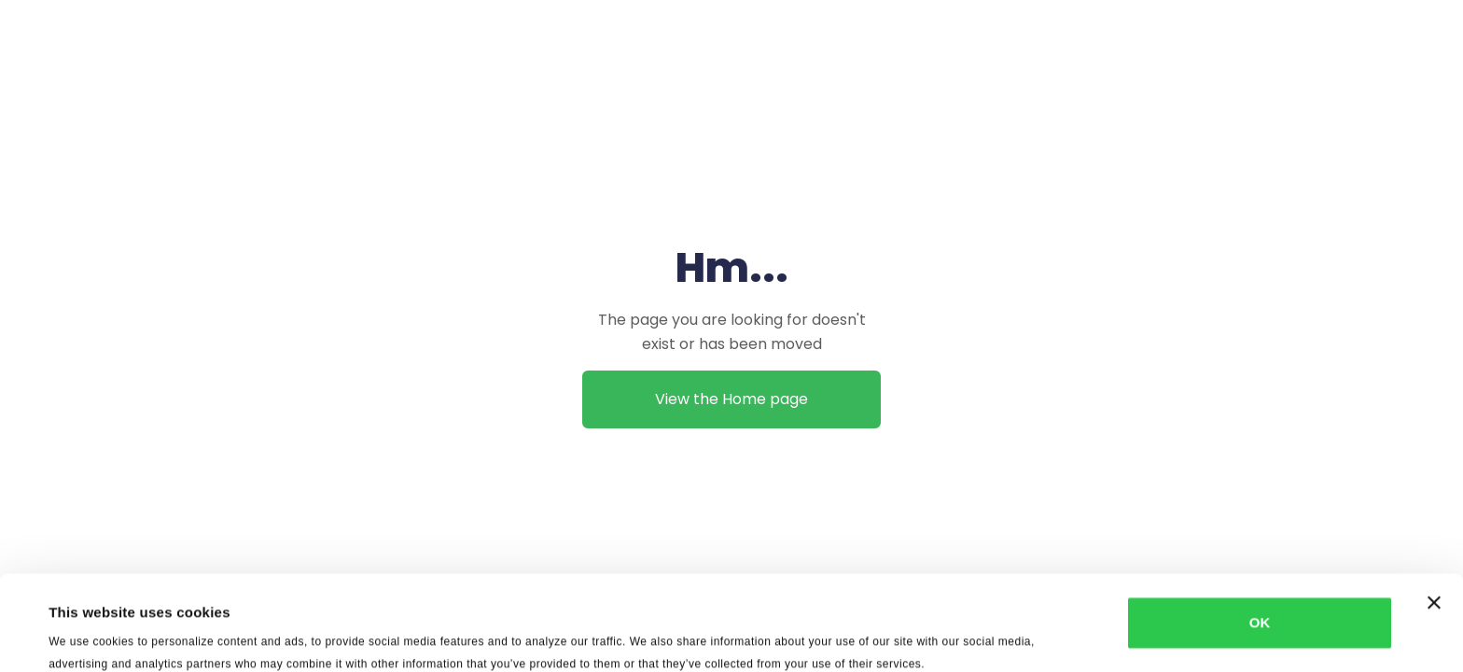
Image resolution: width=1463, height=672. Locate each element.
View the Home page (731, 399)
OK (1260, 533)
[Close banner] (1434, 513)
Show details (783, 635)
